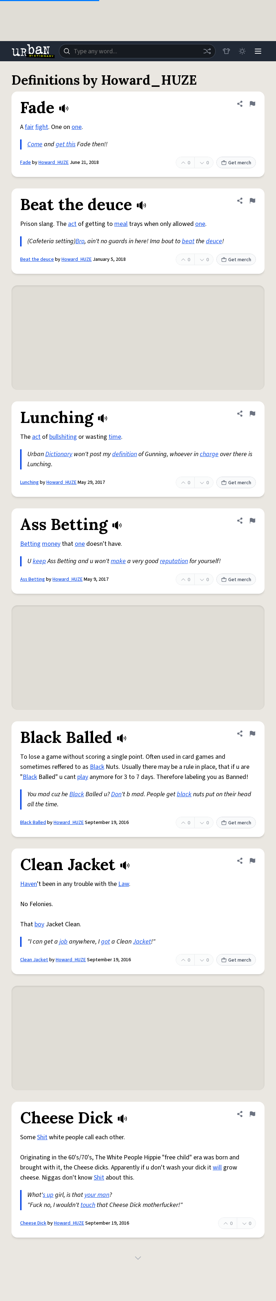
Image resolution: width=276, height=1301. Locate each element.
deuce (214, 241)
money (51, 543)
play (82, 776)
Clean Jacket (34, 959)
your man (96, 1194)
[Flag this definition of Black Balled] (252, 733)
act (72, 223)
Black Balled (33, 822)
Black (97, 766)
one (77, 127)
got (105, 941)
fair (29, 127)
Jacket (142, 941)
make (118, 561)
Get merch (236, 162)
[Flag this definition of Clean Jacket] (252, 860)
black (184, 794)
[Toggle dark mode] (242, 51)
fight (41, 127)
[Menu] (258, 51)
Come (34, 144)
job (63, 941)
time (115, 436)
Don (116, 794)
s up (48, 1194)
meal (121, 223)
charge (209, 454)
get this (65, 144)
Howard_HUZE (53, 162)
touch (87, 1204)
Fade (25, 162)
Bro (79, 241)
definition (124, 454)
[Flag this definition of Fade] (252, 104)
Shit (42, 1137)
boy (39, 924)
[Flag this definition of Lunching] (252, 413)
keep (39, 561)
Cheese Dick (33, 1223)
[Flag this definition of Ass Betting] (252, 520)
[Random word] (207, 51)
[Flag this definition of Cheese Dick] (252, 1114)
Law (123, 883)
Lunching (29, 482)
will (217, 1167)
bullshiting (63, 436)
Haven (28, 883)
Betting (30, 543)
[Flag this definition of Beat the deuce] (252, 200)
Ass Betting (32, 579)
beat (188, 241)
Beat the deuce (37, 259)
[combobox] (137, 51)
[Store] (226, 51)
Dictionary (58, 454)
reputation (174, 561)
